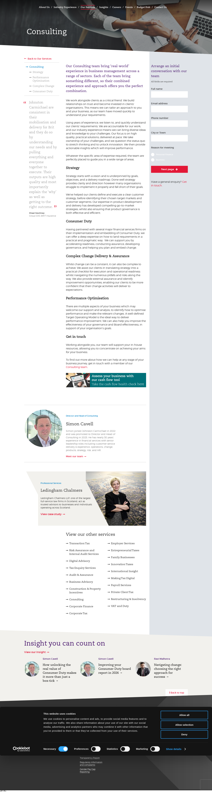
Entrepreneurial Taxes (125, 550)
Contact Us (160, 7)
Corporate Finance (81, 606)
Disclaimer (85, 729)
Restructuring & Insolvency (128, 599)
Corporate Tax (78, 613)
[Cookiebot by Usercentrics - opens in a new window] (21, 785)
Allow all (184, 751)
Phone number (159, 118)
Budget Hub (143, 7)
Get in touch (34, 714)
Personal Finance (164, 154)
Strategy (38, 72)
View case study (51, 514)
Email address (159, 103)
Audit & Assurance (81, 574)
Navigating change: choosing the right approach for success (168, 671)
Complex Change (43, 86)
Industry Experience (65, 7)
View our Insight (35, 652)
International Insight (124, 571)
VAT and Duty (120, 606)
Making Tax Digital (123, 578)
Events (129, 7)
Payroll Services (121, 585)
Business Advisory (81, 581)
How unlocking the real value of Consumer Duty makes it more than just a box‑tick (59, 673)
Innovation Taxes (122, 564)
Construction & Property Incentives (85, 590)
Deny (184, 770)
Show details (174, 785)
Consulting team (76, 367)
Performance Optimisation (41, 79)
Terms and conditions (90, 725)
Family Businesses (123, 557)
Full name (156, 89)
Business (160, 160)
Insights (103, 7)
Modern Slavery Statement (87, 735)
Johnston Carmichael (27, 7)
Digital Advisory (79, 560)
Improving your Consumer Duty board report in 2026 (114, 669)
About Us (44, 7)
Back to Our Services (40, 59)
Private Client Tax (122, 592)
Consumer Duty (43, 91)
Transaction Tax (79, 543)
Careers (116, 7)
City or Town (158, 133)
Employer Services (123, 543)
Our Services (88, 7)
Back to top (177, 692)
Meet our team (74, 456)
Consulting (36, 66)
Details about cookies (90, 741)
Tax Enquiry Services (82, 567)
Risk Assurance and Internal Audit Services (84, 552)
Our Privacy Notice (89, 721)
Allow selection (184, 761)
